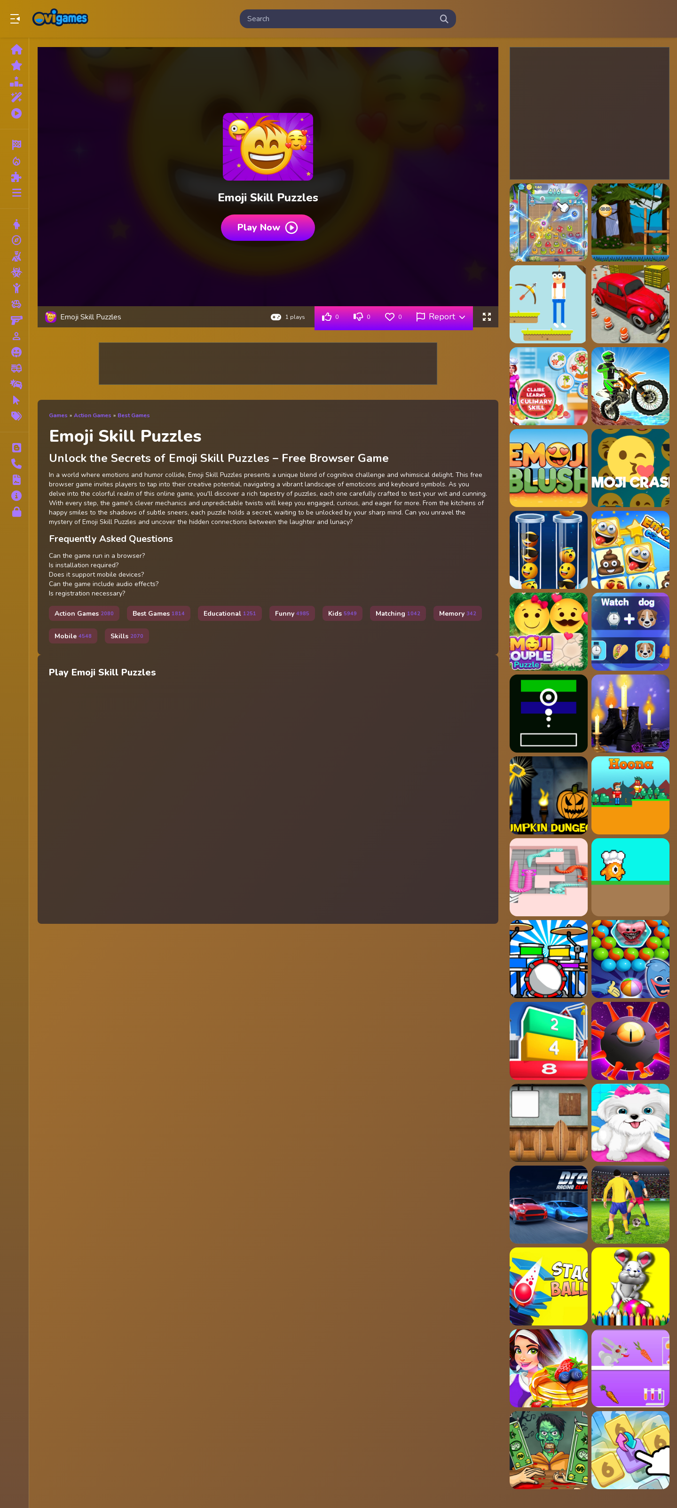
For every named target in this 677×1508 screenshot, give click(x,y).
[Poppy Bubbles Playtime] (630, 959)
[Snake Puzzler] (549, 877)
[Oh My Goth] (630, 714)
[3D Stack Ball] (549, 1286)
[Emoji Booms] (630, 468)
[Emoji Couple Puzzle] (549, 632)
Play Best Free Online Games (60, 19)
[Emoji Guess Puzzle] (630, 632)
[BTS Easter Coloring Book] (630, 1286)
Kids (342, 613)
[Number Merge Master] (630, 1450)
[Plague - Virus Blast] (630, 1041)
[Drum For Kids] (549, 959)
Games (58, 415)
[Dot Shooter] (549, 714)
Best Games (134, 415)
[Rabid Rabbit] (630, 1368)
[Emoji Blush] (549, 468)
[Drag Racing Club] (549, 1205)
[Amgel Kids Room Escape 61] (549, 1123)
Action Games (92, 415)
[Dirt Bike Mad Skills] (630, 386)
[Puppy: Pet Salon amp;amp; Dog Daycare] (630, 1123)
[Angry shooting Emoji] (630, 222)
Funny (292, 613)
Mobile (73, 636)
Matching (398, 613)
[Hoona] (630, 795)
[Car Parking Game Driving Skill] (630, 304)
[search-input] (340, 18)
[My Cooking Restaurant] (549, 1368)
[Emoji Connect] (630, 550)
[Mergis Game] (549, 1041)
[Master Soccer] (630, 1205)
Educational (230, 613)
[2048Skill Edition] (549, 222)
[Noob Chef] (630, 877)
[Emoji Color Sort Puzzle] (549, 550)
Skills (126, 636)
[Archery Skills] (549, 304)
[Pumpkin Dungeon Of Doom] (549, 795)
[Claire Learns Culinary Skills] (549, 386)
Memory (457, 613)
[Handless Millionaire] (549, 1450)
